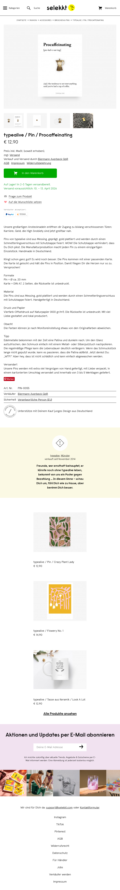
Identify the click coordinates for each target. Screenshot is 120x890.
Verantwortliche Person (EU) (35, 399)
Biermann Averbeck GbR (53, 159)
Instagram (60, 817)
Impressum (60, 881)
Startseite (21, 20)
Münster (65, 455)
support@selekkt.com (59, 807)
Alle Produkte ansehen (60, 714)
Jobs (60, 867)
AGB (60, 838)
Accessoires (45, 20)
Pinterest (60, 831)
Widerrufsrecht (60, 846)
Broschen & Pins (62, 20)
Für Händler (60, 860)
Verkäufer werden (60, 874)
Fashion (33, 20)
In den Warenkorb (32, 173)
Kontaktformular (90, 807)
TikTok (60, 824)
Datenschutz (60, 853)
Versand (15, 155)
